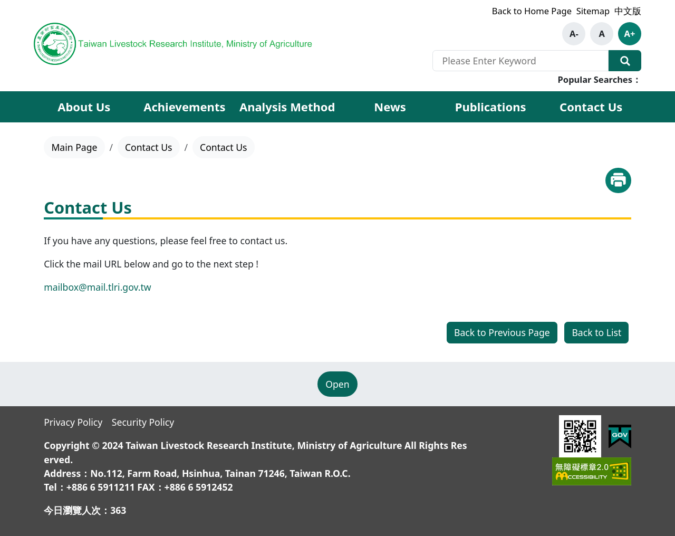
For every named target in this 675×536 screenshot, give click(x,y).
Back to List (596, 332)
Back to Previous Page (502, 332)
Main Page (74, 147)
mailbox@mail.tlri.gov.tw (97, 287)
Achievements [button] (184, 106)
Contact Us (148, 147)
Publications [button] (490, 106)
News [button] (390, 106)
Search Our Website (625, 60)
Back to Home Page (532, 11)
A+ (629, 33)
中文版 (627, 11)
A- (574, 33)
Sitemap (593, 11)
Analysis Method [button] (287, 106)
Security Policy (143, 422)
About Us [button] (83, 106)
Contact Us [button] (591, 106)
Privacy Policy (73, 422)
